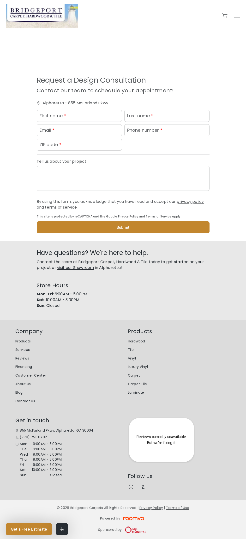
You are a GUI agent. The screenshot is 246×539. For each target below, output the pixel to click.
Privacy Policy (128, 216)
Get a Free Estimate (29, 529)
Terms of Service (158, 216)
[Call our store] (62, 529)
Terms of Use (177, 507)
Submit (123, 227)
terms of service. (61, 207)
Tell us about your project (61, 161)
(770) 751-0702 (33, 437)
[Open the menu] (237, 16)
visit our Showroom (75, 267)
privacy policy (190, 201)
